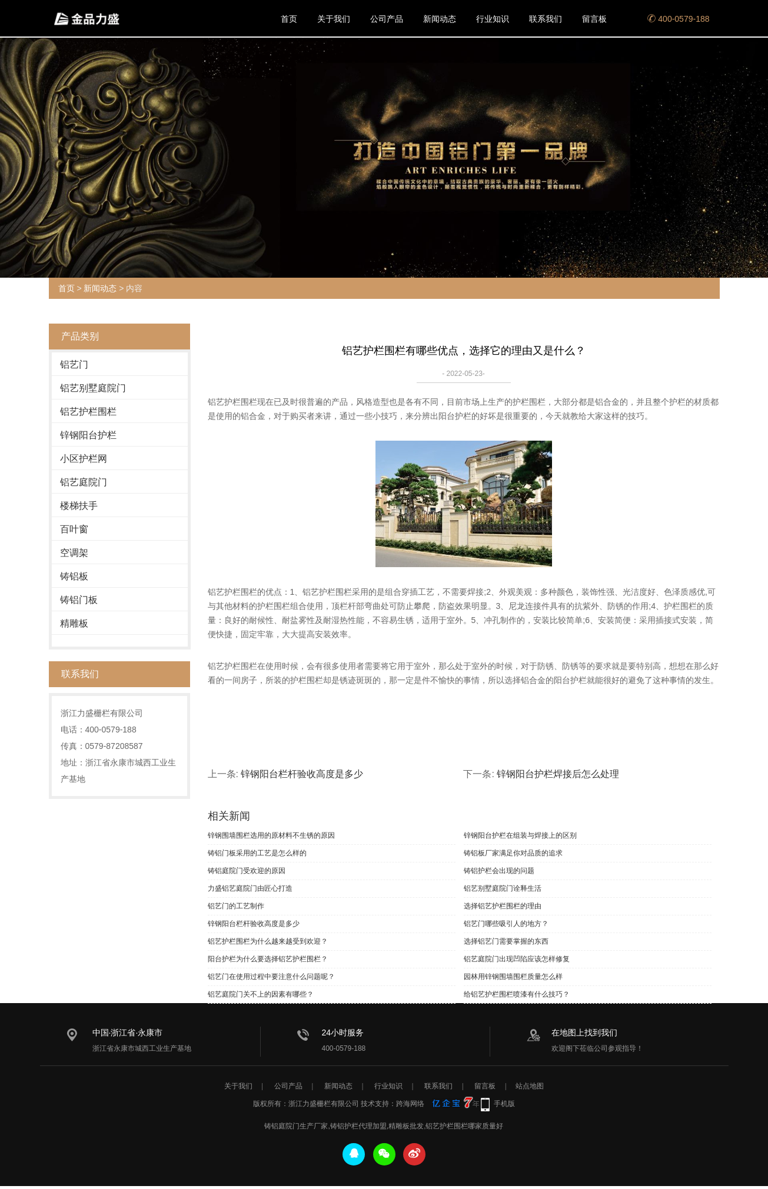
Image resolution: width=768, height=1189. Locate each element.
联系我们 (545, 19)
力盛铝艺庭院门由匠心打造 (250, 888)
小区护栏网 (83, 459)
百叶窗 (74, 529)
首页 (289, 19)
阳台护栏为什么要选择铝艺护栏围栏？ (268, 959)
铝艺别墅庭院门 (93, 388)
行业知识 (492, 19)
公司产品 (386, 19)
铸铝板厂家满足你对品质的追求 (513, 853)
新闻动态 (439, 19)
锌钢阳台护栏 (88, 435)
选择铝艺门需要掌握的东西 (506, 941)
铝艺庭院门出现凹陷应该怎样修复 (517, 959)
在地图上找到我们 (584, 1032)
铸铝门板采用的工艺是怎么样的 (257, 853)
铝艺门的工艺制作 (236, 906)
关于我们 (333, 19)
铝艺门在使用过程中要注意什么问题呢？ (271, 976)
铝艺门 (74, 364)
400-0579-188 (678, 19)
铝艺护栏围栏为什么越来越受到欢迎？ (268, 941)
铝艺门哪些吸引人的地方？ (506, 924)
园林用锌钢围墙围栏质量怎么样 (513, 976)
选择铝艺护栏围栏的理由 (502, 906)
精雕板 (74, 623)
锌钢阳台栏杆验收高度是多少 (302, 774)
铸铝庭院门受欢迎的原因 (246, 871)
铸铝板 (74, 576)
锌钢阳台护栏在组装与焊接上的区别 (520, 835)
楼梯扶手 (79, 506)
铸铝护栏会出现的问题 (499, 871)
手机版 (504, 1107)
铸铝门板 (79, 600)
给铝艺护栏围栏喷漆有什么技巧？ (517, 994)
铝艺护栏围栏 (88, 412)
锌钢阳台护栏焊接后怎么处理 (558, 774)
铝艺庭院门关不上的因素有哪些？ (261, 994)
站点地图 (530, 1089)
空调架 (74, 553)
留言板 (594, 19)
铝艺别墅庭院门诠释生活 (502, 888)
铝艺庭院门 (83, 482)
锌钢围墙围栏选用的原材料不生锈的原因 (271, 835)
